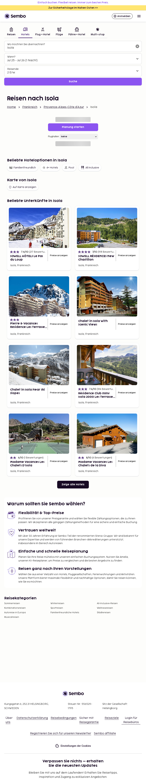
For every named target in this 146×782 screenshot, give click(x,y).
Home (11, 107)
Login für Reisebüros (131, 720)
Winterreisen (57, 603)
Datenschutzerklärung (32, 718)
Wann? (11, 56)
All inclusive (89, 167)
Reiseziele (112, 718)
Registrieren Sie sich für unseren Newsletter (60, 733)
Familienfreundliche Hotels (64, 612)
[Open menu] (139, 16)
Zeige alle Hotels (73, 484)
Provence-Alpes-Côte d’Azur (64, 107)
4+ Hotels (50, 167)
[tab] (11, 32)
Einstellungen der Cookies (73, 746)
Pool (69, 167)
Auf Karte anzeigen (22, 187)
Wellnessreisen (105, 608)
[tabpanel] (73, 63)
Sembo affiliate (105, 733)
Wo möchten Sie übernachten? (26, 44)
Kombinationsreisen (15, 608)
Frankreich (29, 107)
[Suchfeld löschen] (137, 46)
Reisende (13, 69)
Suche (73, 81)
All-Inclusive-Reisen (107, 603)
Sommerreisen (12, 603)
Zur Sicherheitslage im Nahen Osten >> (73, 7)
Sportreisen (56, 608)
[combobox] (70, 48)
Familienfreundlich (22, 167)
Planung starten (73, 127)
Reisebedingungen (64, 718)
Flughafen (53, 136)
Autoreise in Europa (15, 612)
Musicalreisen (11, 617)
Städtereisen (103, 612)
